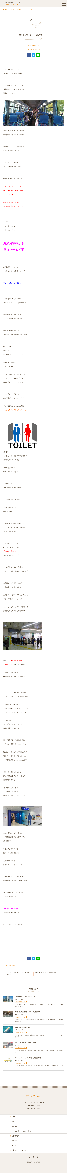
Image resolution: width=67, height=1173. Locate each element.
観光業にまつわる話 (33, 45)
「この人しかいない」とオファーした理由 (18, 973)
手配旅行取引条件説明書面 (33, 1162)
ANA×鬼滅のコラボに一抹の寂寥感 (46, 972)
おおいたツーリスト (31, 1172)
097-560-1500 (35, 1105)
